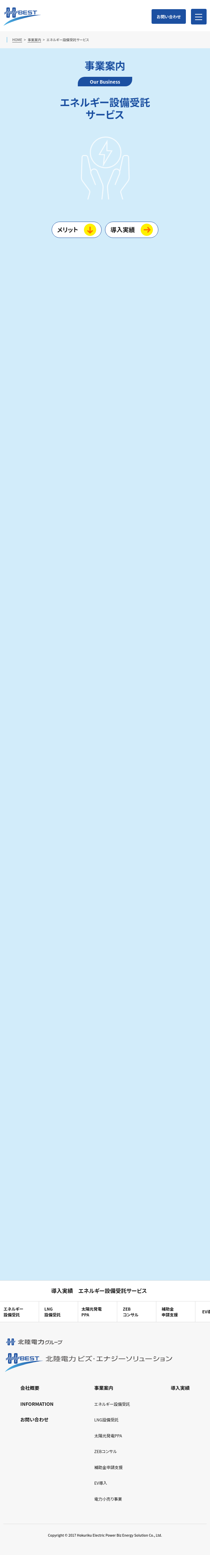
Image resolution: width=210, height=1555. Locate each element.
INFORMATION (37, 1403)
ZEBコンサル (131, 1311)
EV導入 (100, 1483)
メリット (67, 229)
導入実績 (122, 229)
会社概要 (29, 1387)
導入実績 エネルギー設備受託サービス (99, 1290)
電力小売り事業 (108, 1499)
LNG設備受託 (52, 1311)
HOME (17, 39)
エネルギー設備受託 (112, 1404)
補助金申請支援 (169, 1311)
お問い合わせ (169, 16)
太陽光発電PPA (91, 1311)
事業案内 (34, 39)
